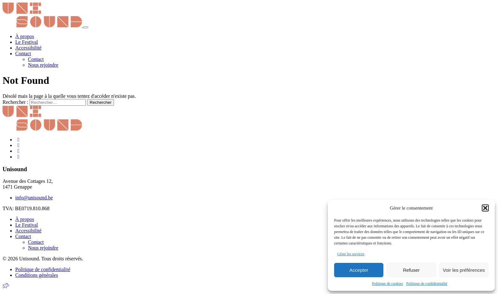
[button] (485, 208)
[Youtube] (18, 156)
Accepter (358, 270)
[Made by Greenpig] (6, 286)
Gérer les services (350, 254)
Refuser (411, 270)
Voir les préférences (464, 270)
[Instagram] (18, 145)
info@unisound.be (34, 197)
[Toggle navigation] (85, 27)
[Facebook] (18, 139)
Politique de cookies (387, 283)
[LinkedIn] (18, 151)
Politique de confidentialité (427, 283)
